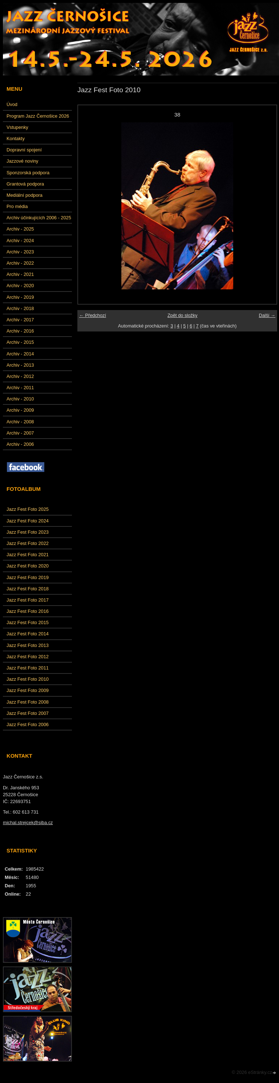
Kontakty (16, 138)
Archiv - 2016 (20, 331)
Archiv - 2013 (20, 365)
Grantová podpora (25, 184)
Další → (267, 315)
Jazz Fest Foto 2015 (28, 622)
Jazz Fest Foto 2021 (28, 554)
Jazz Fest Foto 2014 (28, 633)
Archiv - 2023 (20, 252)
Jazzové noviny (23, 161)
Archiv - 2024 (20, 240)
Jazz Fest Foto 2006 (28, 724)
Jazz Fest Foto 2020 (28, 566)
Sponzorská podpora (28, 172)
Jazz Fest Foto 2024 (28, 521)
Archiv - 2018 (20, 308)
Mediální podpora (25, 195)
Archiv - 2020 (20, 285)
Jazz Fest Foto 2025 (28, 509)
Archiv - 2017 (20, 319)
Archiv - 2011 (20, 387)
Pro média (17, 206)
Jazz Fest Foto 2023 (28, 532)
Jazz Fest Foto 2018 (28, 588)
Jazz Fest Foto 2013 (28, 645)
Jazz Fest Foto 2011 (28, 668)
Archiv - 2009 (20, 410)
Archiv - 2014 (20, 354)
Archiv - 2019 (20, 297)
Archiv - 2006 (20, 444)
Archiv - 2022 (20, 263)
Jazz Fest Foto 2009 (28, 690)
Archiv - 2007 (20, 433)
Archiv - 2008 (20, 421)
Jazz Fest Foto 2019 (28, 577)
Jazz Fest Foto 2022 (28, 543)
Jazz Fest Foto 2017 (28, 600)
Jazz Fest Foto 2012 (28, 656)
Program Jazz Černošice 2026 (38, 116)
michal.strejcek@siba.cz (28, 822)
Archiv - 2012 (20, 376)
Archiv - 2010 (20, 399)
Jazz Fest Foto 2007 (28, 713)
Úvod (12, 104)
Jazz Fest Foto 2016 (28, 611)
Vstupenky (17, 127)
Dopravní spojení (24, 149)
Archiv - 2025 (20, 229)
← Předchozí (92, 315)
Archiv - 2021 (20, 274)
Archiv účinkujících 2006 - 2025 (39, 217)
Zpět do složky (182, 315)
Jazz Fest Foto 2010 (28, 679)
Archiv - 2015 (20, 342)
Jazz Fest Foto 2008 (28, 702)
